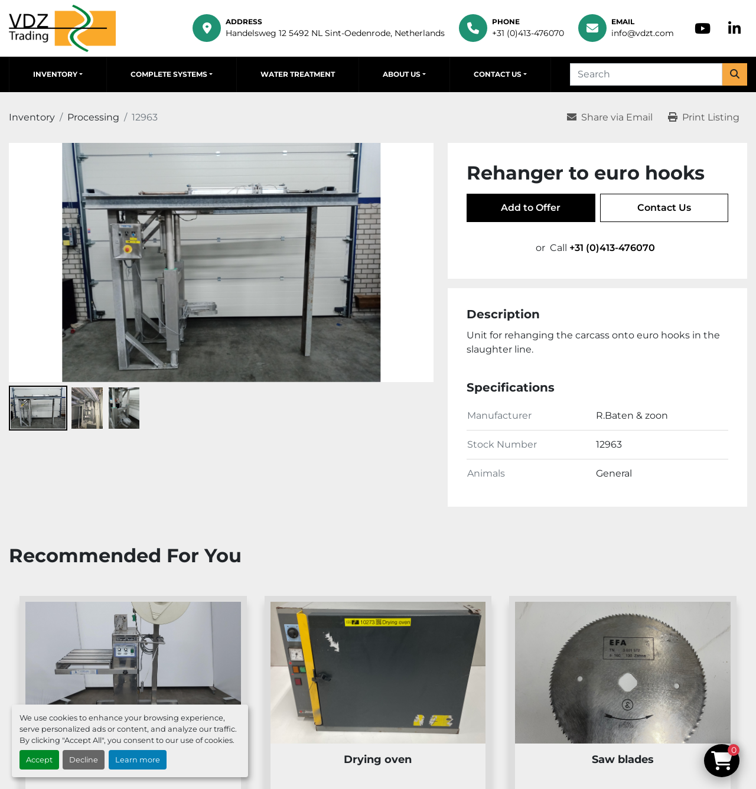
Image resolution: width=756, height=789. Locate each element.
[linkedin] (734, 28)
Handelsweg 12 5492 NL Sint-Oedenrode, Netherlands (335, 33)
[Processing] (93, 117)
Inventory (55, 74)
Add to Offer (531, 207)
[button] (57, 74)
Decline (83, 759)
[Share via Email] (609, 117)
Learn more (137, 759)
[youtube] (702, 28)
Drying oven (378, 759)
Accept (39, 759)
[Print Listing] (703, 117)
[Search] (646, 74)
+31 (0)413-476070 (528, 33)
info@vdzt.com (642, 33)
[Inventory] (32, 117)
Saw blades (623, 759)
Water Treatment (297, 74)
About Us (402, 74)
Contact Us (498, 74)
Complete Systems (169, 74)
